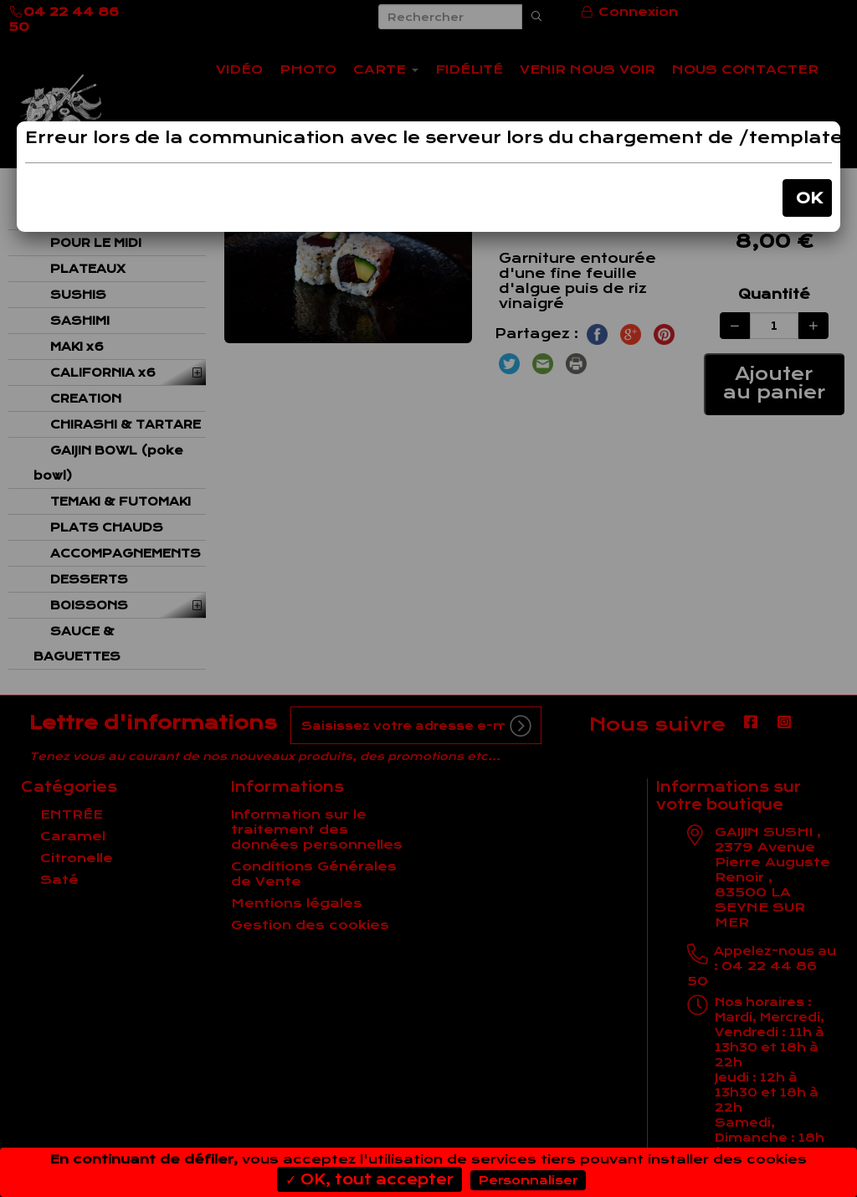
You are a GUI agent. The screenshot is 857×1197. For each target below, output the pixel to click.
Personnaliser (528, 1180)
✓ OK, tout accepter (369, 1179)
